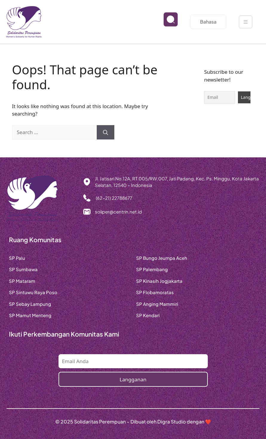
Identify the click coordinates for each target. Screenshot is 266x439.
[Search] (105, 132)
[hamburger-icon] (245, 22)
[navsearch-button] (166, 24)
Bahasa (208, 22)
